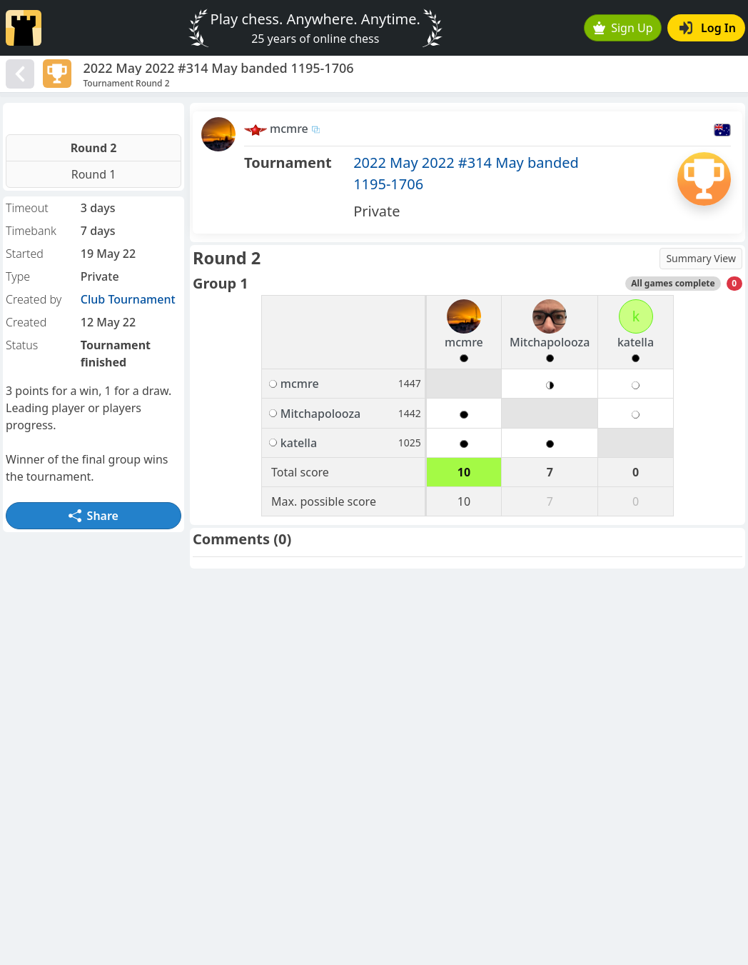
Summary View (701, 258)
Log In (707, 28)
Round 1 (93, 174)
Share (93, 516)
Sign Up (623, 28)
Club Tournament (128, 299)
